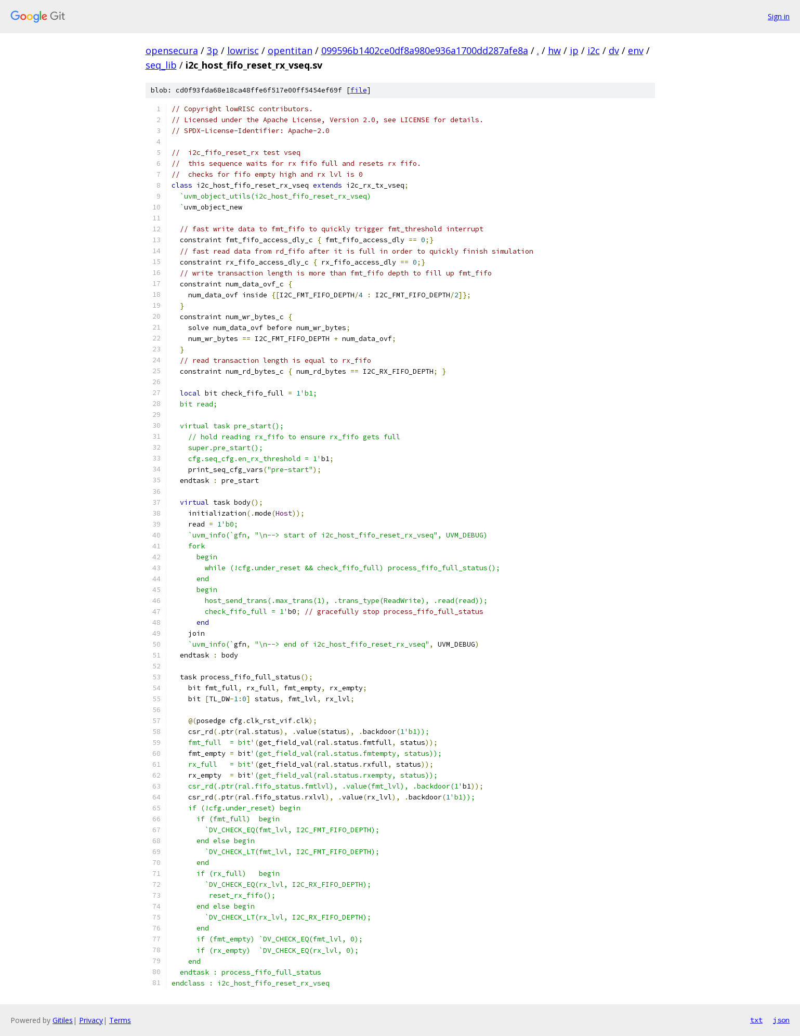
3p (212, 50)
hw (554, 50)
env (636, 50)
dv (614, 50)
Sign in (779, 16)
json (781, 1020)
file (358, 90)
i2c (593, 50)
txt (756, 1020)
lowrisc (243, 50)
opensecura (172, 50)
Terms (120, 1020)
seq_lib (161, 65)
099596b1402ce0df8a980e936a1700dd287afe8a (424, 50)
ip (574, 50)
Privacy (91, 1020)
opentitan (290, 50)
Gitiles (63, 1020)
